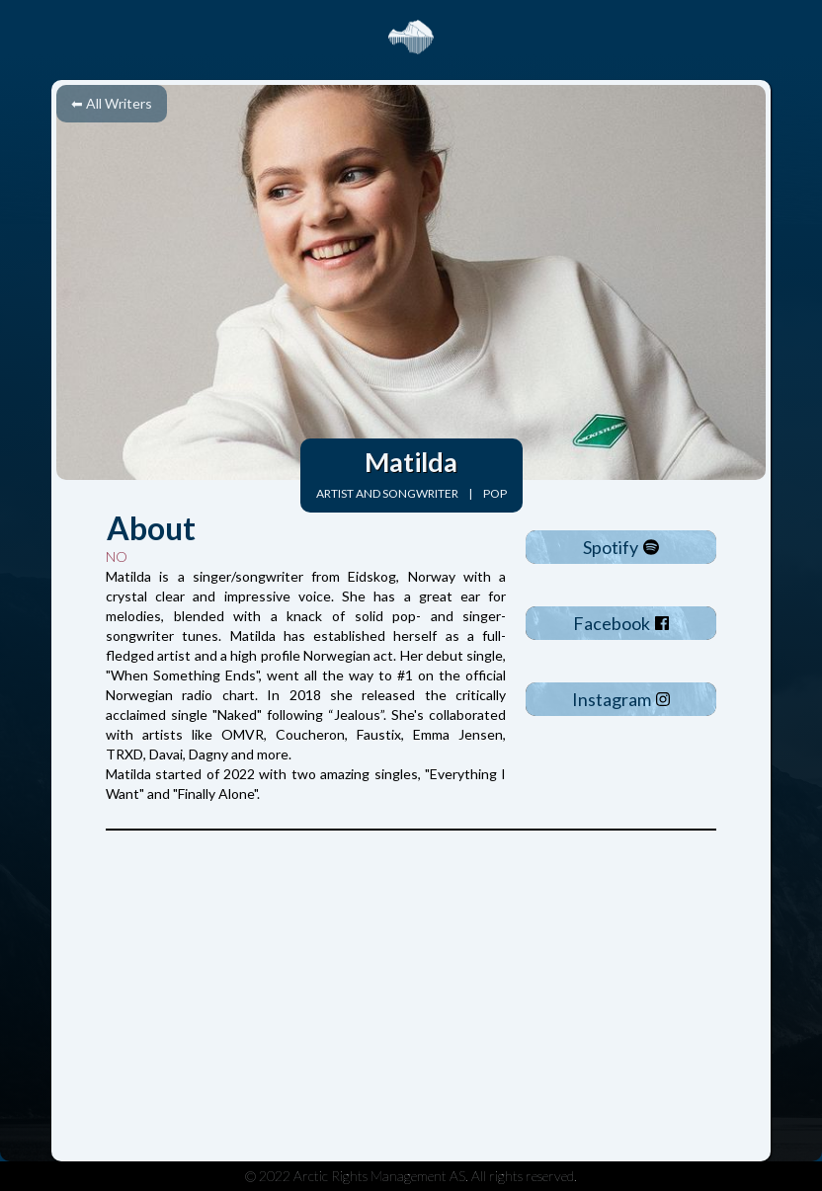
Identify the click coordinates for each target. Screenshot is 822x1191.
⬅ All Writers (111, 103)
